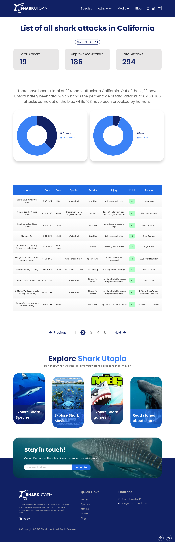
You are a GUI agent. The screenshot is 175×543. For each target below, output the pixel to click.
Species (86, 8)
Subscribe (81, 468)
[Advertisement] (87, 80)
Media (84, 514)
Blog (138, 8)
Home (84, 500)
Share (80, 42)
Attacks (85, 510)
